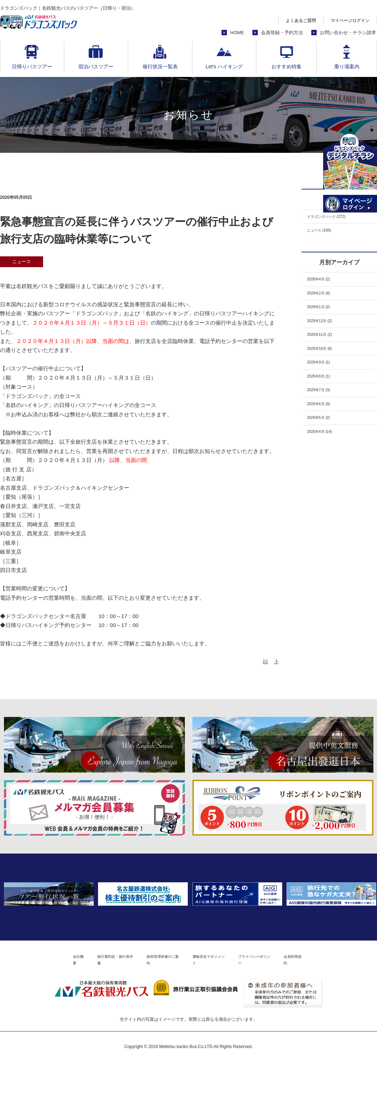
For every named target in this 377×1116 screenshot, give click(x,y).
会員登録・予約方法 (282, 32)
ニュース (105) (325, 235)
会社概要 (34, 1012)
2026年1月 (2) (324, 320)
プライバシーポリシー (284, 1012)
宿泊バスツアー (95, 66)
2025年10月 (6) (325, 370)
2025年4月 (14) (325, 470)
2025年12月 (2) (325, 337)
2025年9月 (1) (324, 387)
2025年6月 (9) (324, 437)
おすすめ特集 (286, 66)
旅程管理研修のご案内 (154, 1012)
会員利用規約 (339, 1012)
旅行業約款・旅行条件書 (86, 1012)
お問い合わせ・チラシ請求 (348, 32)
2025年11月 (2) (325, 353)
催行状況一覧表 (160, 66)
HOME (237, 32)
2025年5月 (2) (324, 453)
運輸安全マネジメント (219, 1012)
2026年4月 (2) (324, 286)
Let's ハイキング (224, 66)
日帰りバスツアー (32, 66)
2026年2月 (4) (324, 303)
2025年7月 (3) (324, 420)
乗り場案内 (346, 66)
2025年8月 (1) (324, 404)
